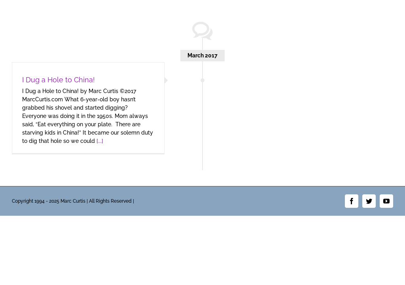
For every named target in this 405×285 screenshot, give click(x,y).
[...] (100, 141)
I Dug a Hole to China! (58, 80)
